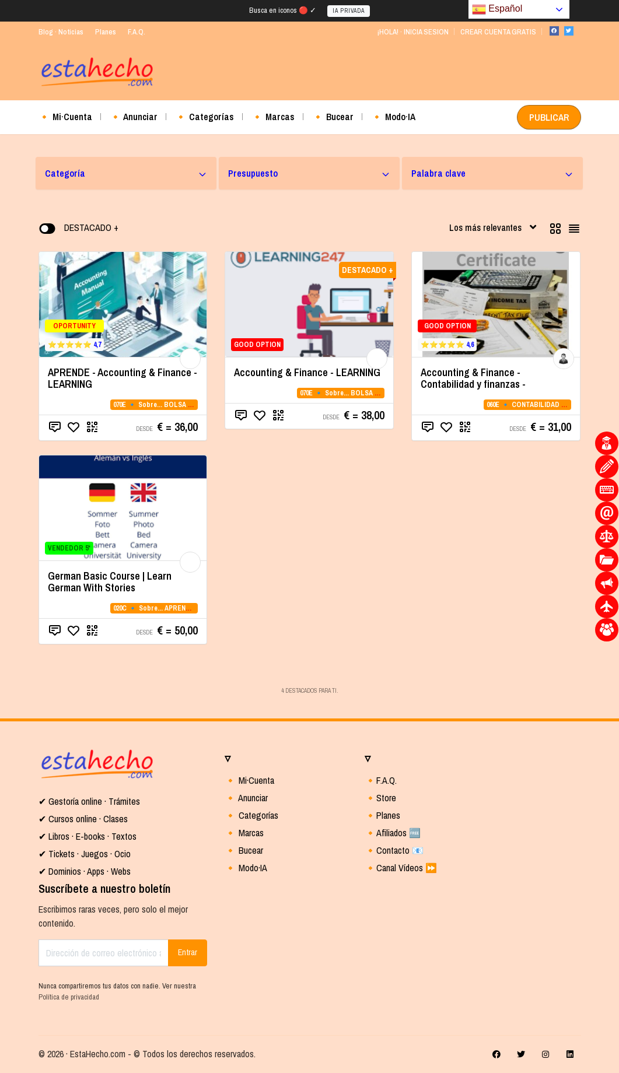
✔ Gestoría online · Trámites (89, 801)
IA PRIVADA (349, 11)
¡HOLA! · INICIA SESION (413, 32)
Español (497, 9)
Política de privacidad (69, 997)
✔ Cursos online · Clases (83, 818)
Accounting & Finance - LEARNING (307, 372)
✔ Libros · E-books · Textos (88, 836)
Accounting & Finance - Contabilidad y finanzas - (473, 378)
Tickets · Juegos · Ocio (88, 853)
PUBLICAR (549, 117)
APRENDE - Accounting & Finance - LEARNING (122, 378)
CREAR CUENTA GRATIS (498, 32)
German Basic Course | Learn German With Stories (110, 582)
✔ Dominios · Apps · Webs (85, 871)
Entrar (187, 952)
